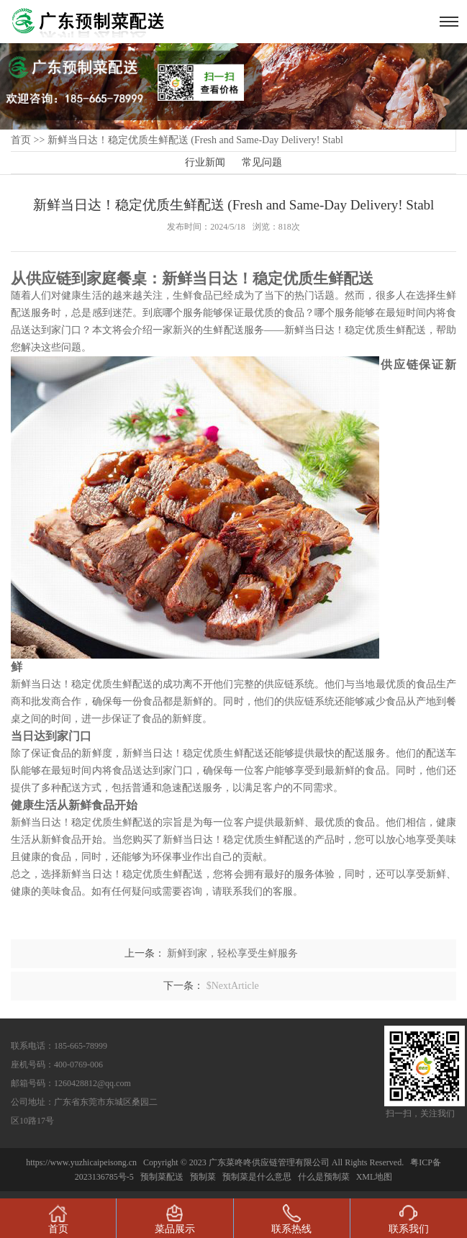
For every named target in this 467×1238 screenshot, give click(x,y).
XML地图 (374, 1177)
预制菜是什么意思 (256, 1177)
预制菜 (203, 1177)
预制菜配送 (161, 1177)
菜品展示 (175, 1219)
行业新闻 (205, 162)
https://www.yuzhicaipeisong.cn (82, 1162)
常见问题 (262, 162)
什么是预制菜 (324, 1177)
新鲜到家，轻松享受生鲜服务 (232, 953)
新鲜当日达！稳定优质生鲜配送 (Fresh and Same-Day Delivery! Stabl (195, 140)
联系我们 (409, 1219)
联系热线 (291, 1219)
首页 (21, 140)
